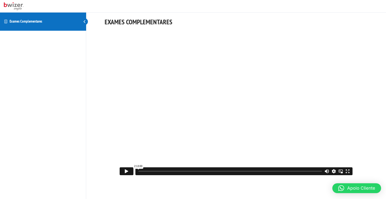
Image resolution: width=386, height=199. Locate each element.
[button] (356, 188)
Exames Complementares (26, 21)
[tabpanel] (236, 103)
